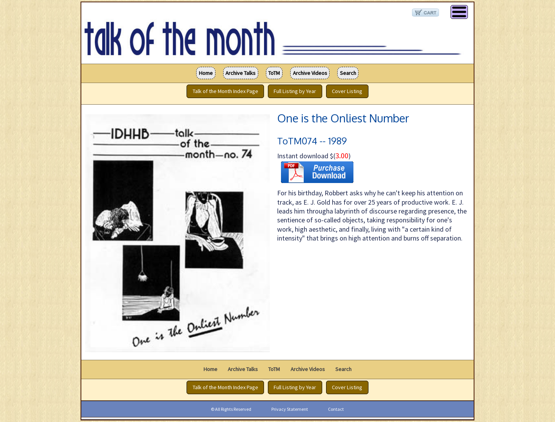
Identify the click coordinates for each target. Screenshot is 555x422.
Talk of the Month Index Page (225, 91)
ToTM (274, 72)
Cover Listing (347, 91)
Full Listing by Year (295, 91)
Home (206, 72)
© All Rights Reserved (231, 409)
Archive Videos (310, 72)
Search (348, 72)
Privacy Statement (289, 409)
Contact (336, 409)
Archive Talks (240, 72)
